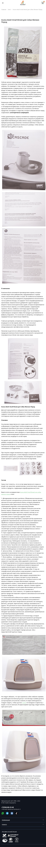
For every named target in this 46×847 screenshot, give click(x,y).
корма (24, 703)
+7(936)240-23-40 (7, 807)
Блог (9, 9)
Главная (3, 9)
